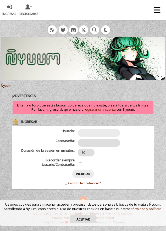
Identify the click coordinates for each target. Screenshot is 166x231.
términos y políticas (146, 209)
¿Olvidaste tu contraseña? (83, 183)
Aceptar (83, 219)
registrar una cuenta (100, 109)
